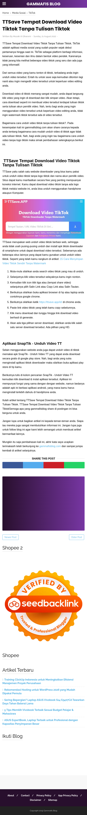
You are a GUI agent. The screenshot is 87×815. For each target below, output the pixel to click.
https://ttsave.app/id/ (50, 302)
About (11, 795)
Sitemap (52, 800)
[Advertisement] (43, 501)
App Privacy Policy (68, 795)
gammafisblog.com (50, 446)
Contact (25, 795)
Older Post (76, 537)
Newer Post (10, 537)
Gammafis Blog (44, 4)
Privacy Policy (43, 795)
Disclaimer (35, 800)
